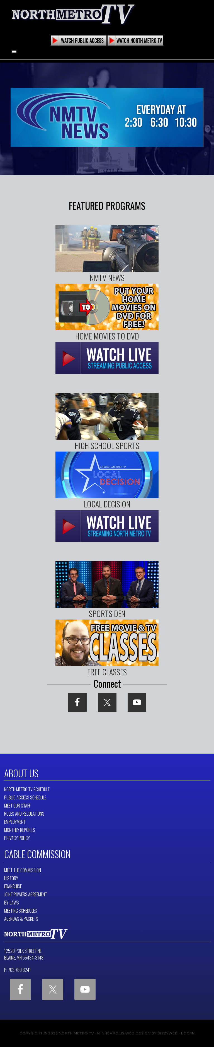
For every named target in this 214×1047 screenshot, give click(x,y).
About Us (21, 773)
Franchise (13, 886)
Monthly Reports (19, 830)
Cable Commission (37, 854)
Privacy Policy (17, 838)
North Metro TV (73, 14)
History (11, 878)
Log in (188, 1033)
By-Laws (11, 902)
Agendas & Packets (21, 918)
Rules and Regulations (24, 813)
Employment (15, 821)
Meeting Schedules (20, 910)
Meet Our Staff (17, 805)
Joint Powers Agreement (25, 894)
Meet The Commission (22, 870)
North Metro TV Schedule (27, 789)
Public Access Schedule (25, 797)
